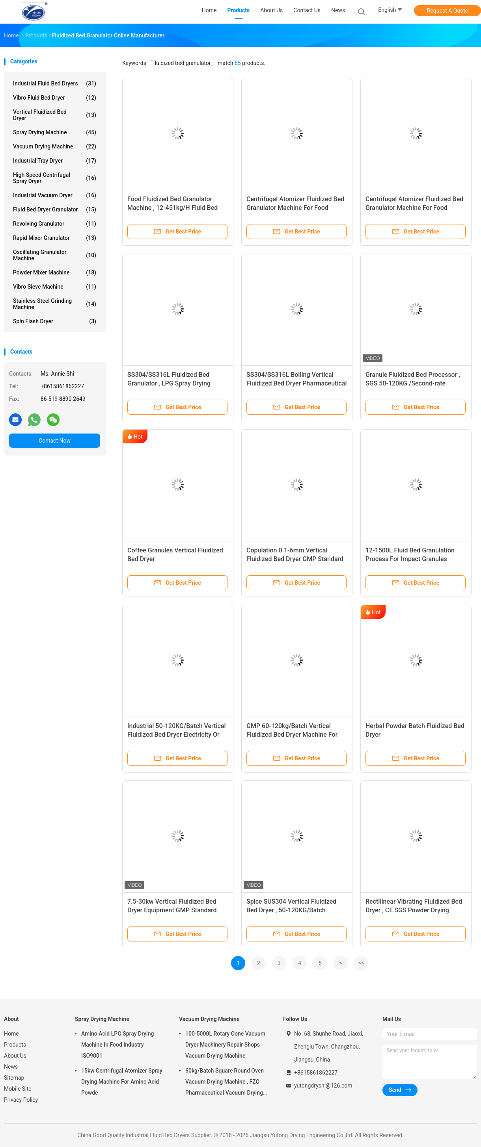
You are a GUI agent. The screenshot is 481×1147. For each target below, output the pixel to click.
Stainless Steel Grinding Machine (54, 304)
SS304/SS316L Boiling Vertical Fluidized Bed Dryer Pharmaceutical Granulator (296, 383)
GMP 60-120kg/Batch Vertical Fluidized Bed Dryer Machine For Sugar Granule (291, 734)
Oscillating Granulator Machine (54, 255)
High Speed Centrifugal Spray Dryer (54, 178)
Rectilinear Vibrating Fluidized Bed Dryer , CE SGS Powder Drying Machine (413, 910)
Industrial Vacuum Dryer (54, 195)
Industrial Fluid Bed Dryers (54, 83)
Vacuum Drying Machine (54, 146)
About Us (15, 1055)
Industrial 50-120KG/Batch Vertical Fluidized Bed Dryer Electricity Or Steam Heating (176, 734)
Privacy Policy (21, 1100)
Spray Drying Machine (54, 132)
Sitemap (14, 1078)
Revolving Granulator (54, 224)
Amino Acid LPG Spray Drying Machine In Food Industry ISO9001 (117, 1044)
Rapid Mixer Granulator (54, 238)
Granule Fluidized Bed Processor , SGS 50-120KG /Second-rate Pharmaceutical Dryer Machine (412, 383)
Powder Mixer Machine (54, 272)
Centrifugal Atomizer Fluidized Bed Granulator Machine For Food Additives (295, 207)
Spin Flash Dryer (54, 321)
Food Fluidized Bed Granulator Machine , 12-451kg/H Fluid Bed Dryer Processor (172, 207)
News (11, 1067)
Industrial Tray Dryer (54, 161)
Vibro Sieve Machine (54, 287)
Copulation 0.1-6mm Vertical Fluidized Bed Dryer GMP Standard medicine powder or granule (294, 559)
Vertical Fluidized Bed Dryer (54, 115)
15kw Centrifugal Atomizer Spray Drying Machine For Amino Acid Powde (121, 1081)
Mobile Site (18, 1089)
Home (11, 1033)
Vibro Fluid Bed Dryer (54, 98)
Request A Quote (447, 10)
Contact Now (55, 440)
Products (15, 1044)
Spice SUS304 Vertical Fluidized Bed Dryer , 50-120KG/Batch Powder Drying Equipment (291, 910)
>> (361, 963)
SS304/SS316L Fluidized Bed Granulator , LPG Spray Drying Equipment (169, 383)
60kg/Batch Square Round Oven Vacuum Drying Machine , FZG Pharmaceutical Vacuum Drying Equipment (224, 1082)
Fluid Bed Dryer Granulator (54, 209)
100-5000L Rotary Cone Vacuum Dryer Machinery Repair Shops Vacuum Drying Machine (225, 1044)
